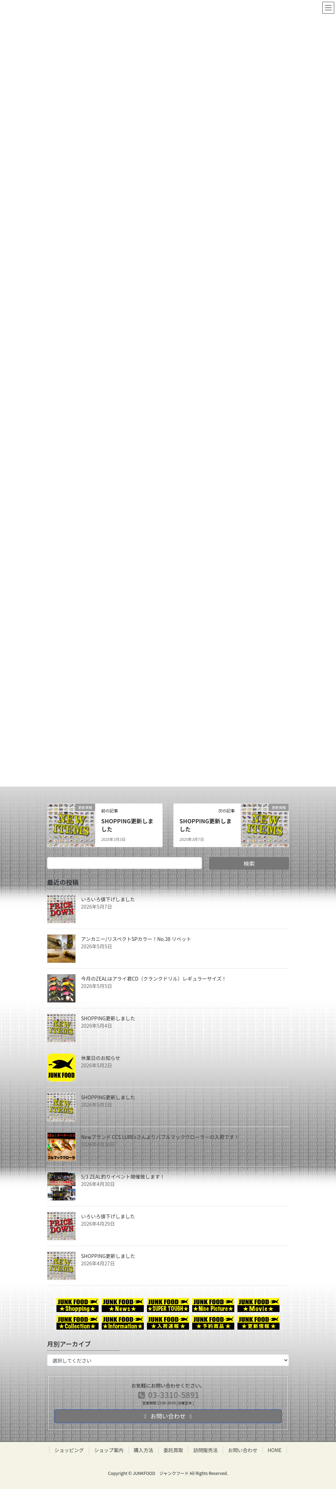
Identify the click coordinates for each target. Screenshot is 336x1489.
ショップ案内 (108, 1450)
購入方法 (143, 1450)
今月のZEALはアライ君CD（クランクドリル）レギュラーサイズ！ (154, 978)
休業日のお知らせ (100, 1057)
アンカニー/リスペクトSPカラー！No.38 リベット (136, 938)
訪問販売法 (205, 1450)
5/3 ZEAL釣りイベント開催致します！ (123, 1176)
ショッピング (69, 1450)
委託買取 (173, 1450)
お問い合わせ (242, 1450)
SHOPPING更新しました (127, 825)
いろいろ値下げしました (108, 899)
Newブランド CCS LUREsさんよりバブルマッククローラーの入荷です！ (160, 1136)
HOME (275, 1450)
